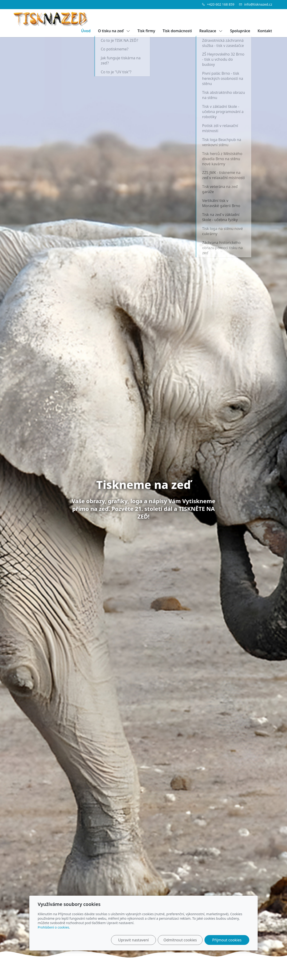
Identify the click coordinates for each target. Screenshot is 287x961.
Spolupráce (240, 30)
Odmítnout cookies (180, 940)
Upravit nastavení (133, 940)
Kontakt (265, 30)
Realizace (211, 30)
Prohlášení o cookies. (54, 927)
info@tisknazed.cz (258, 4)
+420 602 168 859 (220, 4)
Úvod (86, 30)
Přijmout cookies (226, 940)
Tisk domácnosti (177, 30)
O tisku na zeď (114, 30)
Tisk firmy (146, 30)
